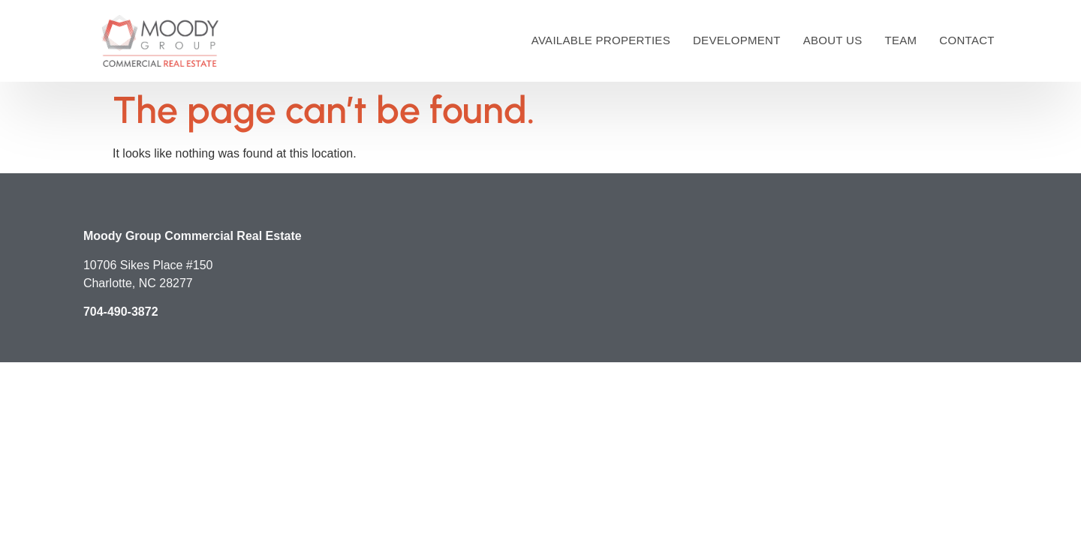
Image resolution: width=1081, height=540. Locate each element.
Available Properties (600, 40)
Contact (966, 40)
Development (737, 40)
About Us (833, 40)
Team (900, 40)
